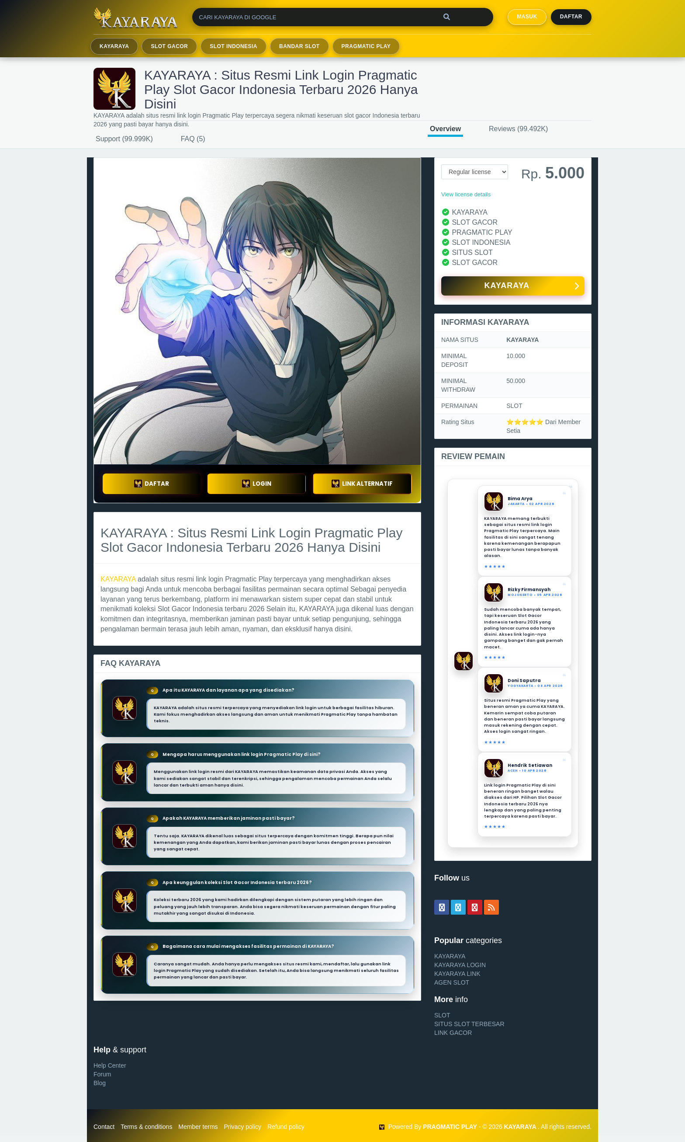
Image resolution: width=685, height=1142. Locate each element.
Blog (99, 1082)
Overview (445, 128)
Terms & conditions (146, 1126)
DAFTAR (151, 484)
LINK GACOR (453, 1032)
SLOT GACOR (169, 46)
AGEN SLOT (451, 982)
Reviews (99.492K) (518, 128)
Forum (102, 1074)
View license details (466, 194)
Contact (103, 1126)
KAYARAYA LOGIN (460, 964)
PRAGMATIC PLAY (366, 46)
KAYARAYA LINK (457, 973)
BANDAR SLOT (299, 46)
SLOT (442, 1015)
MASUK (527, 17)
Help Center (109, 1065)
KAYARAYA (114, 46)
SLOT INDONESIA (233, 46)
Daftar (571, 17)
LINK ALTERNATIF (362, 484)
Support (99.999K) (124, 139)
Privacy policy (242, 1126)
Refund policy (285, 1126)
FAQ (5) (193, 139)
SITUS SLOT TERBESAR (469, 1023)
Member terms (198, 1126)
